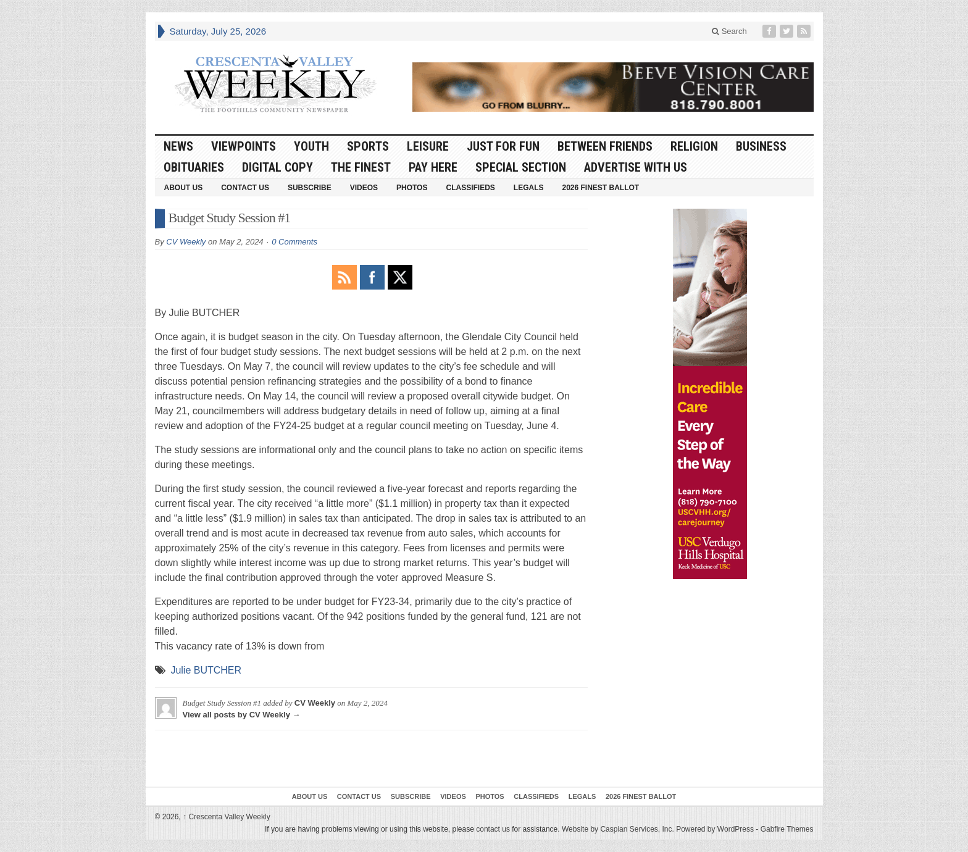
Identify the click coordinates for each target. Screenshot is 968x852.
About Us (183, 187)
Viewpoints (243, 146)
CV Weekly (186, 241)
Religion (694, 146)
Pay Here (433, 167)
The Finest (361, 167)
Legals (529, 187)
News (178, 146)
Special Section (520, 167)
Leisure (428, 146)
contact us (493, 829)
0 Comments (294, 241)
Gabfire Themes (787, 829)
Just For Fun (503, 146)
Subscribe (310, 187)
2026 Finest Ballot (600, 187)
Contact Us (245, 187)
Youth (311, 146)
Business (761, 146)
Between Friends (605, 146)
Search (729, 31)
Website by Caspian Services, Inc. (618, 829)
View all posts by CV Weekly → (242, 714)
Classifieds (470, 187)
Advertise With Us (635, 167)
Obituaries (194, 167)
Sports (368, 146)
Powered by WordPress (715, 829)
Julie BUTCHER (205, 670)
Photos (411, 187)
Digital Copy (277, 167)
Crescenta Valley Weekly (226, 816)
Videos (364, 187)
